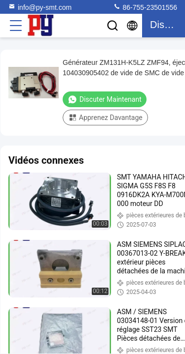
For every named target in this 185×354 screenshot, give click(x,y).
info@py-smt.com (40, 6)
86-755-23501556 (145, 6)
